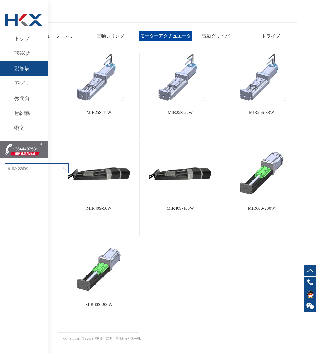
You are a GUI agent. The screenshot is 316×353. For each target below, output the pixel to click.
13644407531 (310, 282)
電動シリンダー (113, 36)
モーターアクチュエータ (165, 36)
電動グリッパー (218, 36)
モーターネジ (60, 36)
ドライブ (271, 36)
